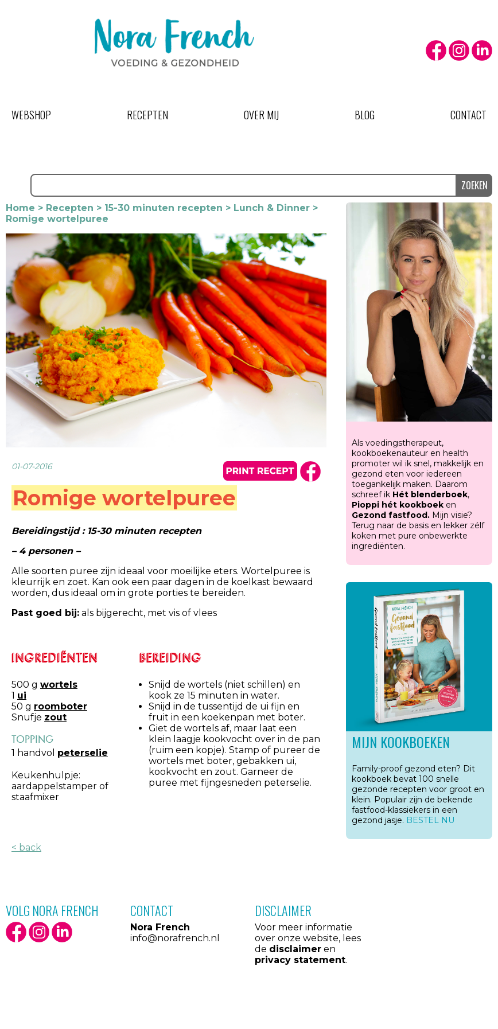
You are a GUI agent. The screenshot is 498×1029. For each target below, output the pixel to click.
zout (55, 717)
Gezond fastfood (389, 515)
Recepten (147, 114)
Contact (468, 114)
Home (20, 207)
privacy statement (300, 959)
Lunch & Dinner (272, 207)
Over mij (261, 114)
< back (26, 847)
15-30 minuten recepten (163, 207)
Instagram (459, 50)
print (260, 471)
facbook (310, 471)
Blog (365, 114)
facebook (436, 50)
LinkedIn (482, 50)
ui (21, 695)
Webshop (31, 114)
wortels (58, 684)
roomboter (60, 706)
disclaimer (295, 949)
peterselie (82, 752)
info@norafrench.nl (175, 938)
